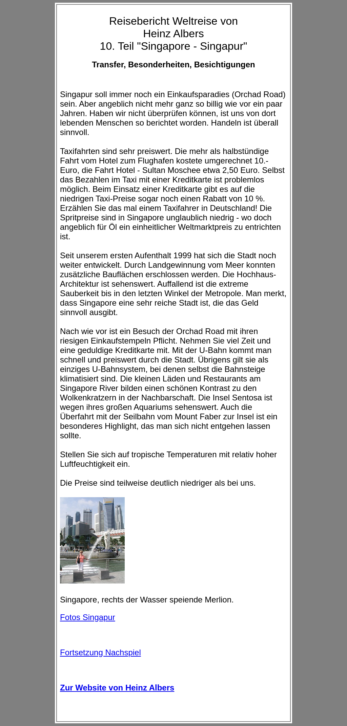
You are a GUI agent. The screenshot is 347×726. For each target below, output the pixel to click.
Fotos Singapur (87, 617)
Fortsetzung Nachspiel (100, 652)
